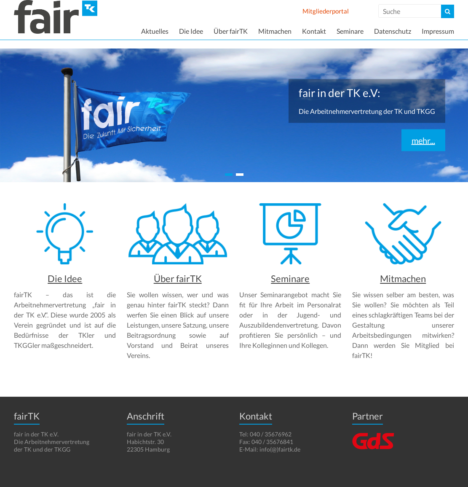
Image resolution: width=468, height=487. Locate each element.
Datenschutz (392, 31)
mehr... (423, 140)
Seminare (350, 31)
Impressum (438, 31)
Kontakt (314, 31)
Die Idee (191, 31)
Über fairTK (231, 31)
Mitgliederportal (325, 11)
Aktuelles (154, 31)
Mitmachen (274, 31)
